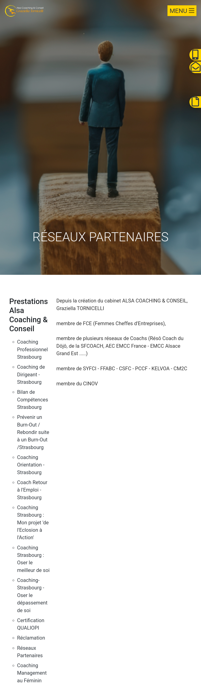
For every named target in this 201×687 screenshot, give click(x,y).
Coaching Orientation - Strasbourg (30, 464)
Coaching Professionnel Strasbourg (32, 349)
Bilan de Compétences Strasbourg (32, 399)
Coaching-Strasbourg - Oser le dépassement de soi (32, 595)
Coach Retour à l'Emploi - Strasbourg (32, 489)
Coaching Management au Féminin (32, 672)
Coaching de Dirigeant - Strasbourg (31, 374)
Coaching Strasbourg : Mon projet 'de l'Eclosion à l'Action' (33, 523)
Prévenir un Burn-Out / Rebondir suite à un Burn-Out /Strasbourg (33, 432)
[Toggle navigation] (181, 10)
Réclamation (31, 638)
